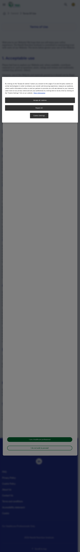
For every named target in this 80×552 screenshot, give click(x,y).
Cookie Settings (39, 115)
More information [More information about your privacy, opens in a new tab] (39, 93)
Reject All (39, 108)
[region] (40, 99)
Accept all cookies (40, 100)
